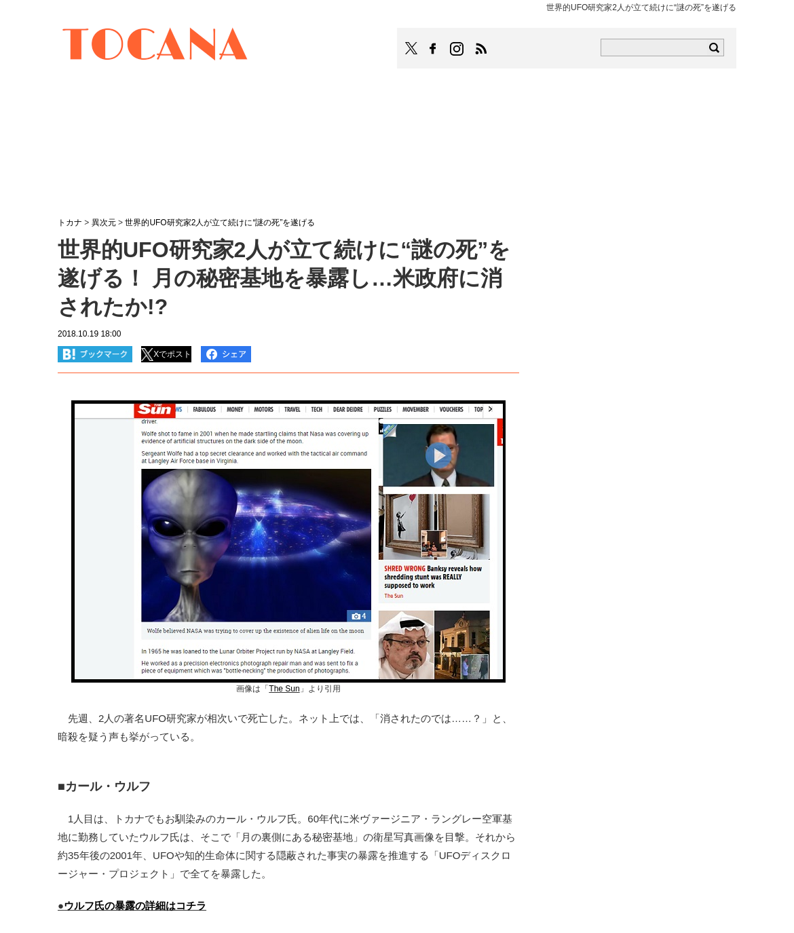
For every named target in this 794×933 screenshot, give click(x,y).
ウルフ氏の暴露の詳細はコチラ (135, 905)
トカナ (70, 222)
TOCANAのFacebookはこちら (433, 49)
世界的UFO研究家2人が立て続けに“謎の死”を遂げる (220, 222)
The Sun (284, 688)
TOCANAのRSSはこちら (481, 49)
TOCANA (155, 46)
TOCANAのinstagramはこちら (457, 49)
